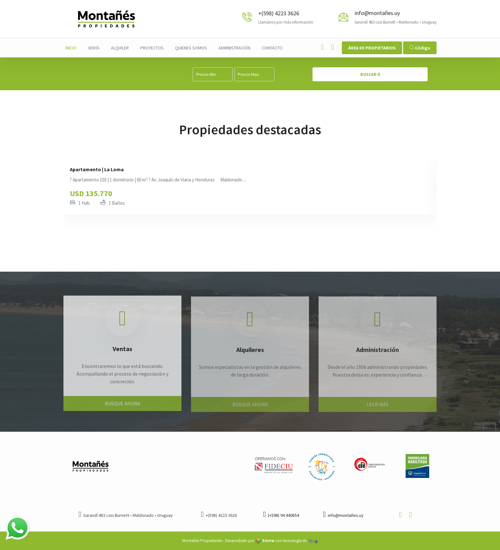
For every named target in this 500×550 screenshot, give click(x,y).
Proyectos (152, 48)
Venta (93, 48)
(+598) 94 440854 (281, 515)
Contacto (272, 48)
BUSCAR (370, 74)
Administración (234, 48)
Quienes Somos (191, 48)
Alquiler (120, 48)
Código (419, 48)
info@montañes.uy (377, 13)
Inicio (71, 48)
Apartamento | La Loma (97, 169)
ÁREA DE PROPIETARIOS (372, 48)
